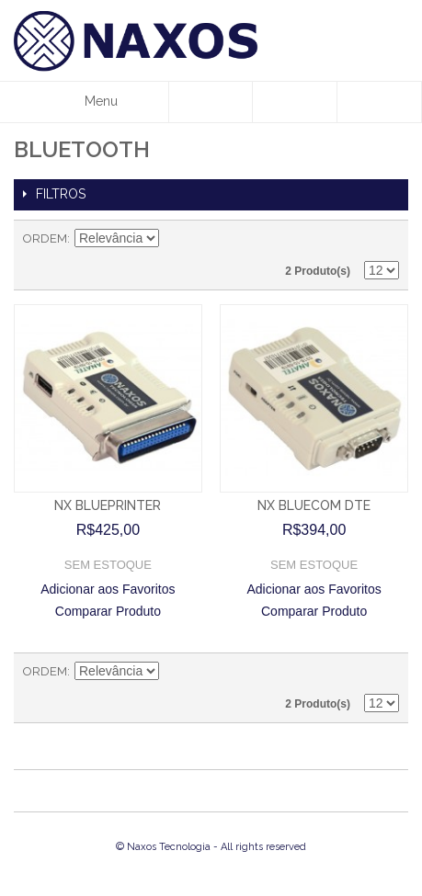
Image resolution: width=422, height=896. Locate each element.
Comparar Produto (108, 611)
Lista (385, 239)
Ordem (45, 238)
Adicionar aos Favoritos (107, 589)
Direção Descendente (175, 239)
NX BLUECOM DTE (314, 505)
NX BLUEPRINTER (107, 505)
